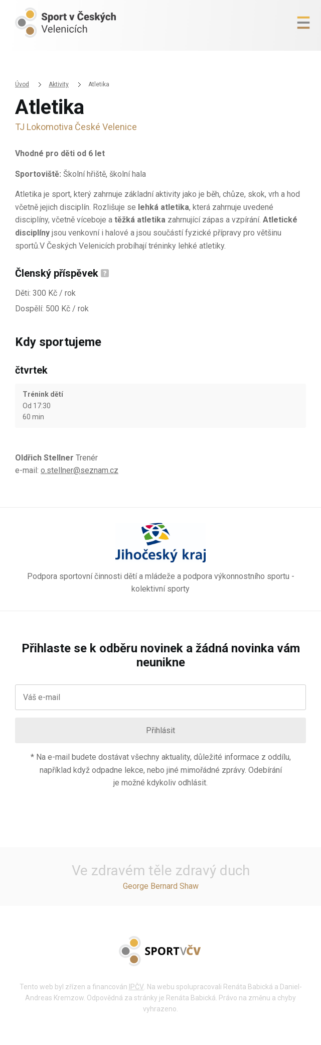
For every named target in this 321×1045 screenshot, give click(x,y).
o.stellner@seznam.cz (79, 470)
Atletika (98, 84)
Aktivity (59, 84)
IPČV (136, 987)
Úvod (22, 84)
